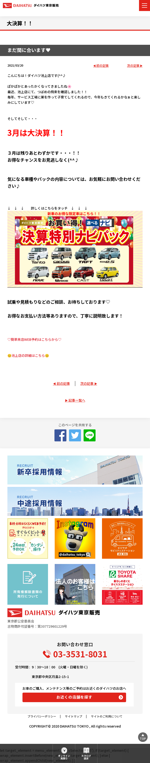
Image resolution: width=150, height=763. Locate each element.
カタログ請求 (86, 757)
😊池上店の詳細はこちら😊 (28, 355)
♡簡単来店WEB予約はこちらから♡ (34, 339)
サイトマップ (73, 716)
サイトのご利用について (107, 716)
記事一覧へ (77, 400)
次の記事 (133, 66)
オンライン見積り (64, 757)
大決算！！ (20, 23)
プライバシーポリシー (41, 716)
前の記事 (102, 66)
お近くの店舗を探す (74, 697)
